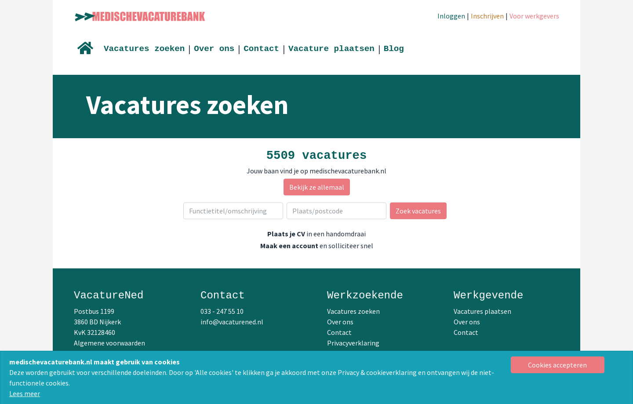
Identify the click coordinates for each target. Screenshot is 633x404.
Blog (394, 49)
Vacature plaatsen (331, 49)
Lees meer (24, 393)
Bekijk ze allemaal (316, 187)
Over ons (214, 49)
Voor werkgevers (534, 15)
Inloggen (451, 15)
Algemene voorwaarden (109, 342)
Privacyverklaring (353, 342)
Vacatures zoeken (144, 49)
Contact (261, 49)
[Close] (557, 364)
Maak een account (289, 245)
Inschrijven (487, 15)
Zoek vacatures (418, 210)
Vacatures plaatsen (482, 311)
